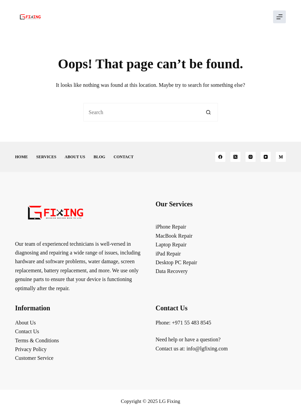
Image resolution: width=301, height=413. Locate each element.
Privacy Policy (31, 349)
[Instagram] (251, 157)
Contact (124, 156)
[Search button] (208, 112)
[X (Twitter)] (235, 157)
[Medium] (281, 157)
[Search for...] (141, 112)
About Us (75, 156)
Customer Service (34, 358)
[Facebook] (220, 157)
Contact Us (27, 331)
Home (21, 156)
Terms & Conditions (37, 340)
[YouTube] (266, 157)
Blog (99, 156)
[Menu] (279, 16)
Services (46, 156)
